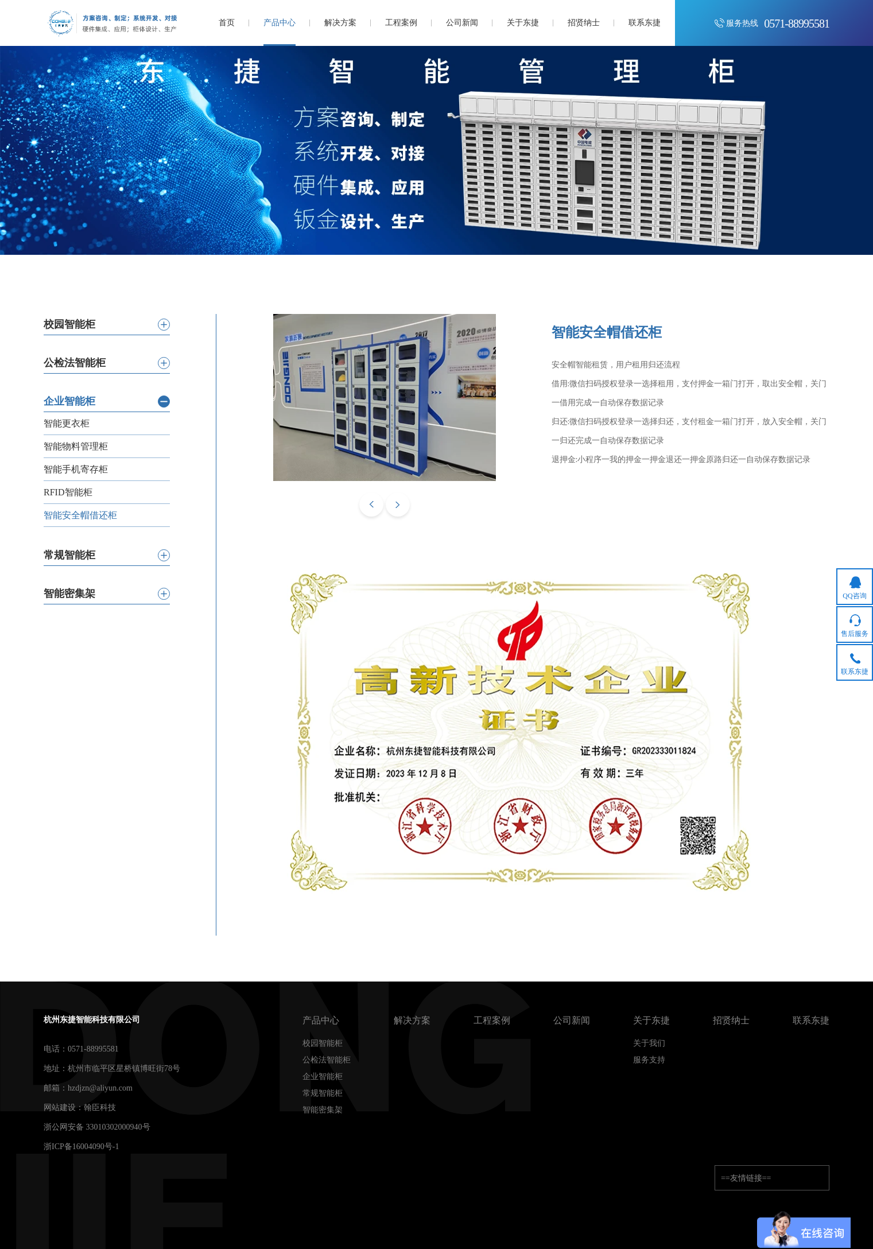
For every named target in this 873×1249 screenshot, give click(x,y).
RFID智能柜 (68, 492)
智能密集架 (322, 1110)
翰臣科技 (100, 1107)
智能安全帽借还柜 (80, 515)
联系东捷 (811, 1020)
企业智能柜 (322, 1077)
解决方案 (412, 1020)
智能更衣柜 (67, 423)
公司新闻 (571, 1020)
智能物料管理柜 (76, 446)
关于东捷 (651, 1020)
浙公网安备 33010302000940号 (97, 1127)
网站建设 (60, 1107)
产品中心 (320, 1020)
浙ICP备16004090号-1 (81, 1146)
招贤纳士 (731, 1020)
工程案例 (492, 1020)
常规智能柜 (322, 1093)
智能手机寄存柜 (76, 469)
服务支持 (649, 1060)
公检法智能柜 (326, 1060)
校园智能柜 (322, 1043)
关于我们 (649, 1043)
